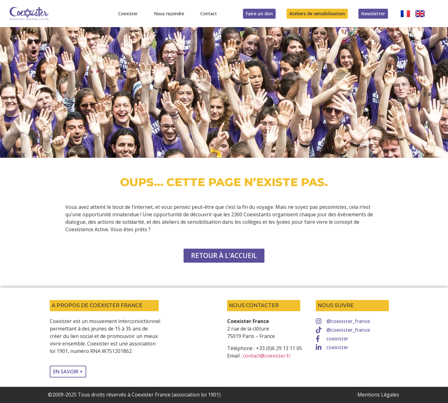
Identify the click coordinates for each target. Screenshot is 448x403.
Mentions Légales (378, 394)
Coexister (128, 13)
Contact (208, 13)
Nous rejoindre (169, 13)
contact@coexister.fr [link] (267, 355)
